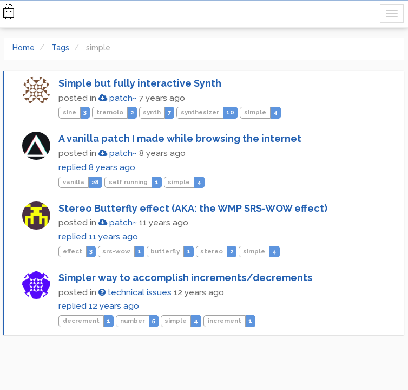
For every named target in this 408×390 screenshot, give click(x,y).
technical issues (135, 292)
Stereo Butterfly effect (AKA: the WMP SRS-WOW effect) (192, 208)
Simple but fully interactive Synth (139, 83)
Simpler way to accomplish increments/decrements (185, 277)
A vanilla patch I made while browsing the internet (179, 138)
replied (96, 167)
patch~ (117, 98)
